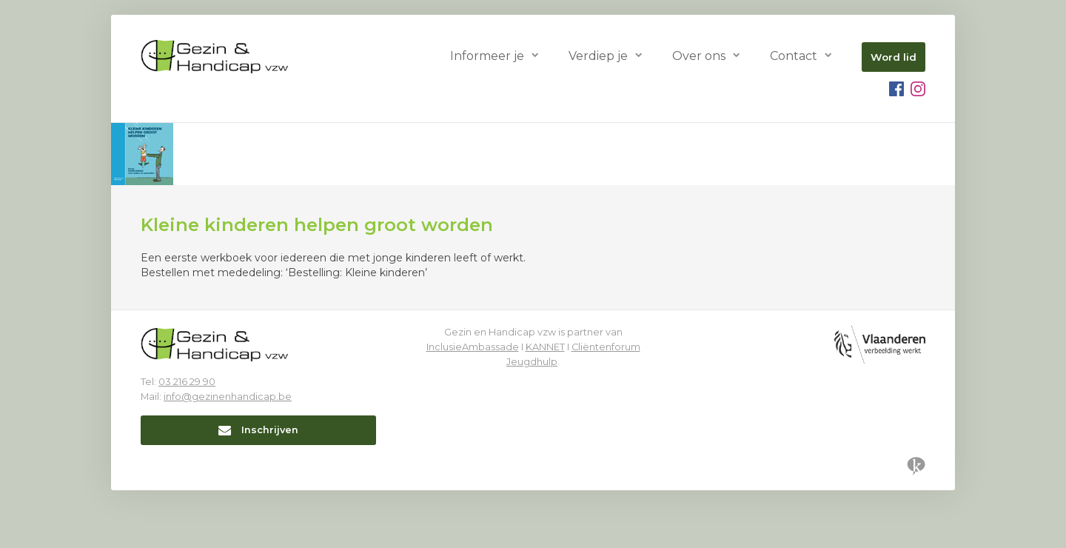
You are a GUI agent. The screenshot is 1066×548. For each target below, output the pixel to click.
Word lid (893, 57)
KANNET (545, 346)
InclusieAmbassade (472, 346)
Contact (793, 56)
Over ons (698, 56)
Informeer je (487, 56)
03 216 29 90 (186, 381)
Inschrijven (258, 429)
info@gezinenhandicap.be (228, 396)
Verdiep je (598, 56)
